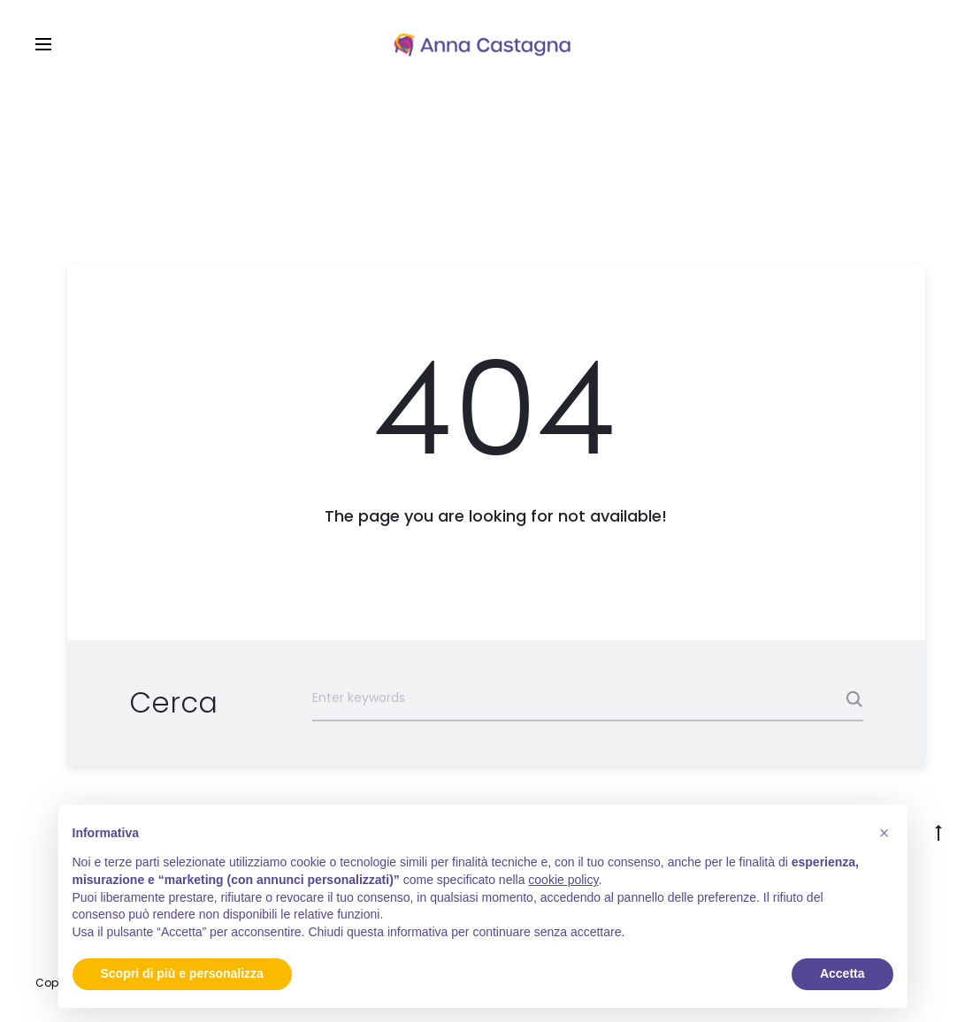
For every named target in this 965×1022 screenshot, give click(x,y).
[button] (884, 833)
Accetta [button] (842, 973)
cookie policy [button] (563, 880)
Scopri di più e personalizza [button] (182, 973)
